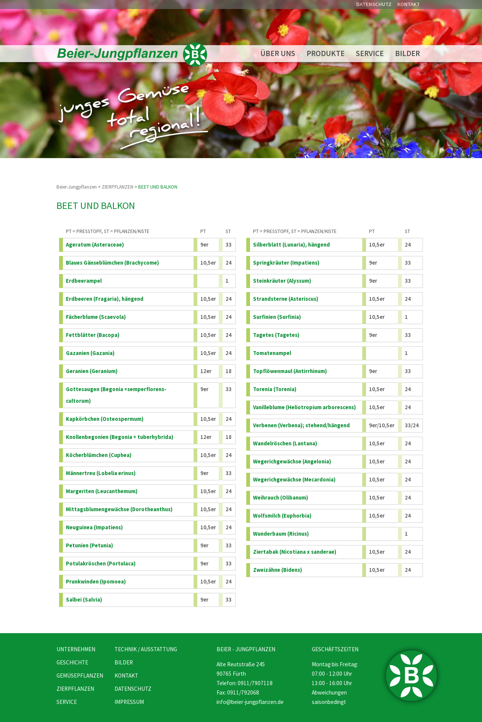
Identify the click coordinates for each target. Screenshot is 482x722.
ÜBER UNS (277, 53)
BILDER (407, 53)
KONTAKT (408, 4)
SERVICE (370, 53)
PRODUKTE (326, 53)
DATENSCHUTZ (374, 4)
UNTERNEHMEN (75, 649)
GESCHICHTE (72, 662)
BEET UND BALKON (157, 187)
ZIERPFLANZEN (117, 187)
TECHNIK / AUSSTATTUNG (145, 649)
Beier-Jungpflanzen (76, 187)
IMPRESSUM (129, 701)
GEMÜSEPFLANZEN (79, 675)
